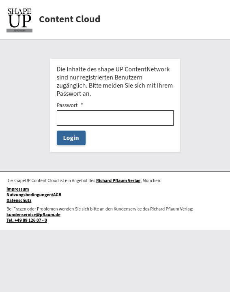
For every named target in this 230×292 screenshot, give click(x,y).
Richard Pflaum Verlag (118, 181)
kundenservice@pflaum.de (33, 215)
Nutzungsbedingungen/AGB (33, 195)
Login (71, 137)
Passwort (67, 105)
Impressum (17, 189)
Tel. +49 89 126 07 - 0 (26, 220)
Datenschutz (18, 201)
